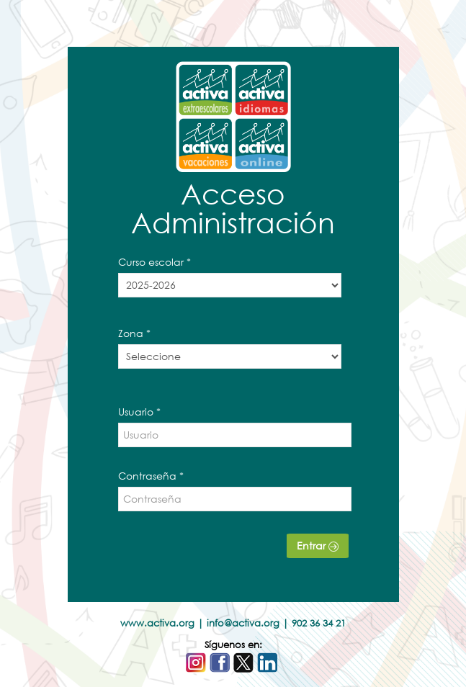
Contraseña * (151, 475)
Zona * (134, 333)
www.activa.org (157, 623)
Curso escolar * (154, 262)
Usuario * (139, 411)
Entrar (318, 545)
